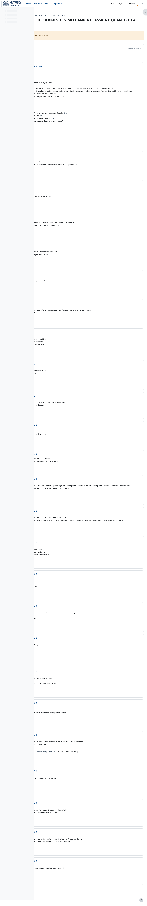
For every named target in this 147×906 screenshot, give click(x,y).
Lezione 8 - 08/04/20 (59, 369)
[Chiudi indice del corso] (2, 11)
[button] (117, 3)
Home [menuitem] (28, 3)
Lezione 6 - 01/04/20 (59, 308)
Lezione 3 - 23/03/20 (59, 221)
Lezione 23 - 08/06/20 (59, 843)
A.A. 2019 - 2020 (95, 15)
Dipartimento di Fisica (47, 15)
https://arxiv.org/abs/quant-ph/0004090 (76, 762)
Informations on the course (63, 66)
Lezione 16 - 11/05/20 (59, 616)
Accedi (140, 3)
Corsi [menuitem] (46, 3)
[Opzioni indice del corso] (31, 11)
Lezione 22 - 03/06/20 (59, 813)
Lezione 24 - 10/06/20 (59, 872)
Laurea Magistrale (66, 15)
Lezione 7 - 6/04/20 (58, 337)
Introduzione (54, 47)
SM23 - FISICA (80, 15)
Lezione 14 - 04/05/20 (59, 553)
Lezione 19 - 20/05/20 (59, 714)
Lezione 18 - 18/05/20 (59, 682)
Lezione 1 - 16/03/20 (59, 160)
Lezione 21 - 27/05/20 (59, 782)
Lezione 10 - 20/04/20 (59, 430)
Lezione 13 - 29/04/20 (59, 518)
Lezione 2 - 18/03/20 (59, 189)
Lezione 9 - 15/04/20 (59, 401)
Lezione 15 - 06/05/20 (59, 585)
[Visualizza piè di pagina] (141, 900)
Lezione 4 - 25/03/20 (59, 250)
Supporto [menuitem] (56, 3)
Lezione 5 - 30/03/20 (59, 279)
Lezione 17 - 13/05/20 (59, 648)
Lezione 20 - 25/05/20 (59, 745)
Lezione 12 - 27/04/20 (59, 484)
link (101, 118)
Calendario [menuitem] (37, 3)
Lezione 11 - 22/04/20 (59, 459)
